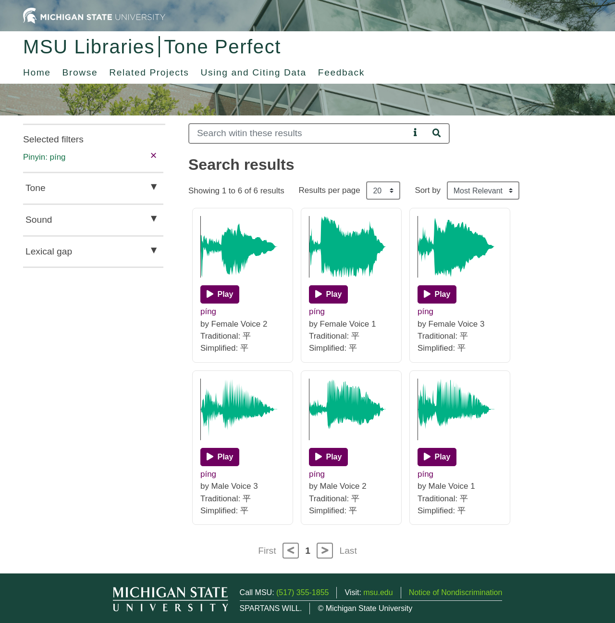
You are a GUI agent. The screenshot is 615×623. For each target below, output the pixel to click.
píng (208, 311)
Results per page (329, 190)
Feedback (341, 72)
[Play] (219, 294)
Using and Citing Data (254, 72)
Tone (35, 188)
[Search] (299, 133)
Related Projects (149, 72)
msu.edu (378, 592)
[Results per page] (383, 190)
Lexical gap (48, 251)
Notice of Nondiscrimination (456, 592)
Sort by (428, 190)
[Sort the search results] (483, 190)
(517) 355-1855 (302, 592)
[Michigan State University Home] (94, 15)
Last (348, 551)
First (267, 551)
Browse (80, 72)
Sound (38, 220)
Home (37, 72)
